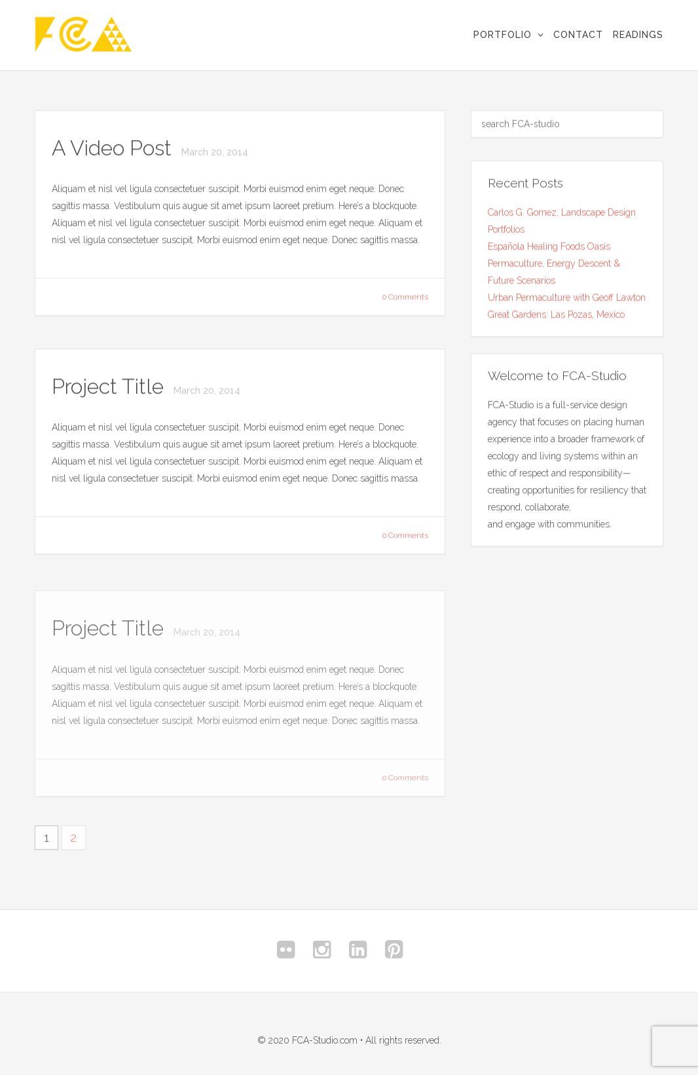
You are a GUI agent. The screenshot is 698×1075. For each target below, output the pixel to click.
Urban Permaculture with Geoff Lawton (567, 297)
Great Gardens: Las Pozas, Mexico (556, 314)
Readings (638, 34)
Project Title (110, 387)
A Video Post (114, 148)
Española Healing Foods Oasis (549, 246)
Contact (578, 34)
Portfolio (502, 34)
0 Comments (405, 297)
